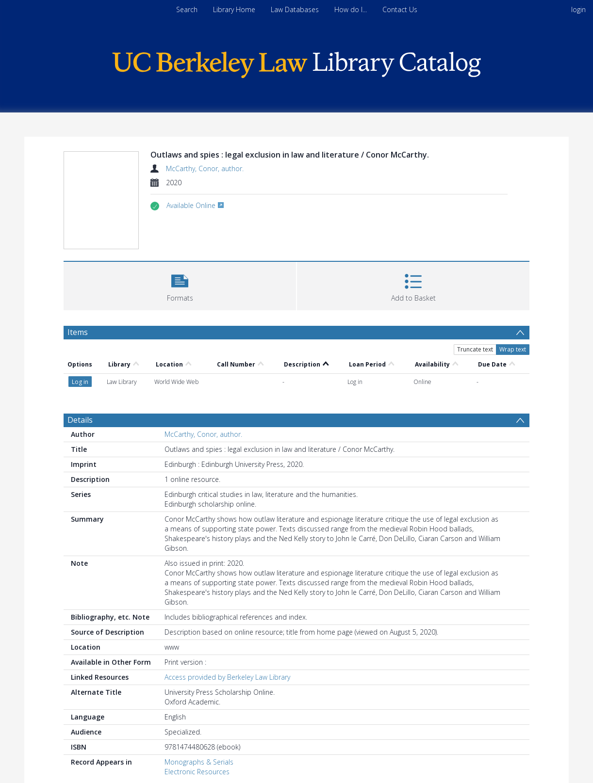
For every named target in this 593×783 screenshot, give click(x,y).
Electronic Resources (197, 771)
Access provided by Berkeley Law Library (227, 677)
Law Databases (295, 9)
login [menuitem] (578, 9)
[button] (180, 285)
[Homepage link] (296, 62)
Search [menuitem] (187, 9)
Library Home (234, 9)
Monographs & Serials (199, 762)
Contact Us (399, 9)
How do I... (350, 9)
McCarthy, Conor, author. (205, 168)
